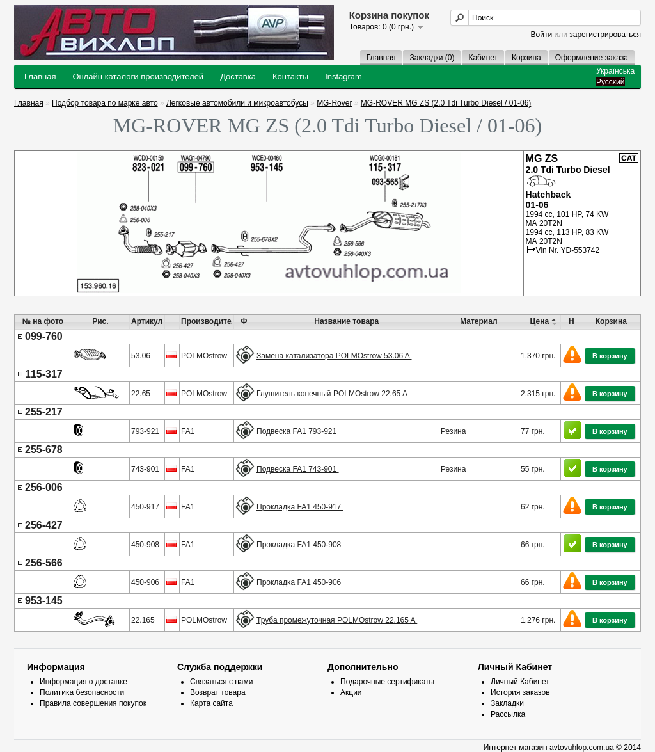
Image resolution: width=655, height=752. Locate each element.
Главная (381, 57)
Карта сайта (211, 703)
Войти (542, 34)
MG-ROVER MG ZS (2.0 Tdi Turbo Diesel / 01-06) (446, 103)
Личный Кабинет (520, 681)
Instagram (343, 76)
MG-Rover (334, 103)
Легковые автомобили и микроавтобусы (237, 103)
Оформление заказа (591, 57)
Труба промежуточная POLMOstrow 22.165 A (336, 620)
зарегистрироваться (605, 34)
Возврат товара (218, 692)
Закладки (507, 703)
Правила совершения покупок (93, 703)
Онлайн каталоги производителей (137, 76)
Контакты (290, 76)
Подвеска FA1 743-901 (297, 469)
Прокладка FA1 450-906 (299, 582)
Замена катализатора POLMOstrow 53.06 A (334, 355)
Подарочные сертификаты (387, 681)
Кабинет (483, 57)
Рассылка (508, 714)
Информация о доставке (83, 681)
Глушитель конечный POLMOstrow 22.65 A (332, 393)
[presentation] (327, 481)
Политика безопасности (82, 692)
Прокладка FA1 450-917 (299, 506)
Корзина (526, 57)
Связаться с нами (221, 681)
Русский (610, 81)
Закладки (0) (431, 57)
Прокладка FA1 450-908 (299, 544)
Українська (615, 71)
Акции (351, 692)
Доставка (238, 76)
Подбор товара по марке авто (105, 103)
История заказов (520, 692)
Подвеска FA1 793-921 (297, 431)
